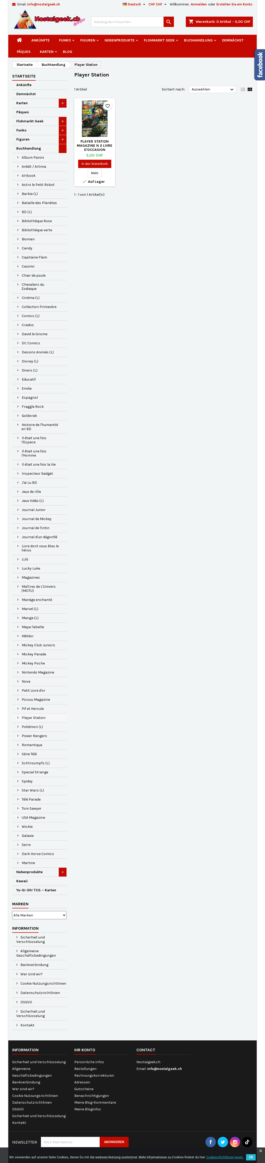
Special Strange (35, 772)
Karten (47, 52)
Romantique (32, 745)
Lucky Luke (31, 568)
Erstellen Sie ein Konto (234, 4)
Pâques (24, 52)
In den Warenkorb (95, 164)
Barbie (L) (30, 194)
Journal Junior (34, 510)
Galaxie (28, 835)
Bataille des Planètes (39, 203)
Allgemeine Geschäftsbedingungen (36, 953)
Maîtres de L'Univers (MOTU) (38, 588)
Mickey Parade (34, 654)
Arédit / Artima (34, 166)
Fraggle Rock (33, 406)
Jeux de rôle (31, 491)
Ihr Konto (84, 1049)
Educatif (29, 379)
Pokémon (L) (32, 727)
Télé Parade (31, 799)
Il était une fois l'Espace (33, 440)
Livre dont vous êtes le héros (40, 548)
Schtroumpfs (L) (36, 763)
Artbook (28, 175)
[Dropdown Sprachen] (134, 4)
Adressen (82, 1082)
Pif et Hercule (33, 708)
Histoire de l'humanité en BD (39, 427)
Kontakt (27, 1025)
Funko (65, 40)
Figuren (87, 40)
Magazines (31, 577)
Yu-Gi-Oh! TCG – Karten (36, 890)
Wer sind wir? (31, 974)
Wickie (27, 826)
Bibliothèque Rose (37, 221)
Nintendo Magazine (38, 672)
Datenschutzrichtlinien (40, 993)
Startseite (24, 76)
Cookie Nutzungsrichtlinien (43, 983)
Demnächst (233, 40)
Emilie (27, 388)
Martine (28, 863)
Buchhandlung (198, 40)
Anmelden (199, 4)
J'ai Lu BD (29, 482)
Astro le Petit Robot (38, 185)
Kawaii (22, 881)
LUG (25, 559)
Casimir (28, 266)
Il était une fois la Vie (39, 464)
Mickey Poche (33, 663)
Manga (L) (30, 618)
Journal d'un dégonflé (39, 537)
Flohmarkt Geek (159, 40)
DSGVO (26, 1002)
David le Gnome (34, 334)
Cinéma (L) (31, 298)
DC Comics (31, 343)
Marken (20, 903)
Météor (28, 636)
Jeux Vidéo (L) (33, 501)
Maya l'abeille (33, 627)
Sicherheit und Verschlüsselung (30, 939)
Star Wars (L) (33, 790)
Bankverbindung (34, 965)
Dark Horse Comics (38, 854)
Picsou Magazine (36, 699)
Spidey (27, 781)
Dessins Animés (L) (38, 352)
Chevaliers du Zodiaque (32, 286)
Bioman (28, 239)
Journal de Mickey (36, 519)
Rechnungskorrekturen (94, 1075)
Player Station (34, 718)
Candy (27, 248)
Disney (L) (30, 361)
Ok (251, 1157)
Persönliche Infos (89, 1062)
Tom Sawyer (31, 808)
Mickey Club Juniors (38, 645)
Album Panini (33, 157)
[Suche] (132, 22)
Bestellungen (85, 1069)
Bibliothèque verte (37, 230)
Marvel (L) (30, 609)
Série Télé (29, 754)
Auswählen (213, 90)
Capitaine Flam (34, 257)
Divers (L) (30, 370)
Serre (26, 845)
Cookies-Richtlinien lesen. (225, 1157)
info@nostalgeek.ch (43, 4)
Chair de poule (34, 275)
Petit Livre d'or (33, 690)
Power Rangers (34, 736)
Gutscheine (83, 1089)
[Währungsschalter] (158, 4)
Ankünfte (40, 40)
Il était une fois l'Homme (33, 453)
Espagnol (30, 397)
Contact (145, 1049)
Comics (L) (31, 316)
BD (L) (27, 212)
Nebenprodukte (120, 40)
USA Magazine (33, 817)
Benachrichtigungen (91, 1096)
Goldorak (29, 416)
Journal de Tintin (35, 528)
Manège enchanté (37, 600)
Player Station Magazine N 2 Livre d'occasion (94, 145)
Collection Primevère (39, 307)
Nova (26, 681)
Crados (28, 325)
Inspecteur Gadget (37, 473)
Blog (67, 52)
